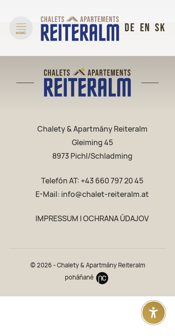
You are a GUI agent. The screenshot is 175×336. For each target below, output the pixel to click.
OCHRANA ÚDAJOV (116, 219)
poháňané (88, 277)
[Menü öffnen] (21, 28)
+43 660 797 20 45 (112, 181)
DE (130, 28)
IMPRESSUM (56, 219)
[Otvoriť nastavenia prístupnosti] (153, 313)
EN (145, 28)
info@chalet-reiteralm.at (105, 194)
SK (160, 28)
